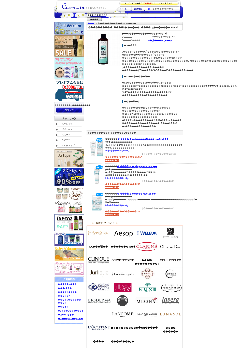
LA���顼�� (98, 246)
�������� (124, 8)
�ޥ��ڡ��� (66, 314)
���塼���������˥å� (147, 262)
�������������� (99, 233)
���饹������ (170, 329)
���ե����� (147, 327)
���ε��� (65, 288)
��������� (171, 300)
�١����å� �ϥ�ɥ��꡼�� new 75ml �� (137, 166)
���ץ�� (147, 273)
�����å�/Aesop (123, 233)
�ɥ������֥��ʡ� (99, 287)
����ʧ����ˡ (67, 292)
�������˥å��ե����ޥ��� (123, 246)
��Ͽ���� (138, 8)
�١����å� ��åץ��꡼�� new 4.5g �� (136, 194)
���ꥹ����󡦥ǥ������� (171, 246)
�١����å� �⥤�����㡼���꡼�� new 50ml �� (143, 139)
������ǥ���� (123, 260)
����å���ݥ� (122, 341)
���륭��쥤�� (171, 273)
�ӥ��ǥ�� (99, 300)
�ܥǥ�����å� (123, 300)
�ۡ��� (91, 23)
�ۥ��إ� (98, 341)
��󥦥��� (99, 314)
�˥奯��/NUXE (147, 287)
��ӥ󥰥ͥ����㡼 (147, 314)
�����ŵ (64, 296)
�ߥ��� (147, 300)
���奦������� (171, 260)
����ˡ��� (99, 260)
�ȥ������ (123, 287)
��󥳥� (123, 314)
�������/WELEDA (147, 233)
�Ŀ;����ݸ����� (70, 318)
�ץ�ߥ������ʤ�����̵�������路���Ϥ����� (150, 3)
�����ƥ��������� (171, 233)
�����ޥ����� (123, 273)
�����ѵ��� (67, 284)
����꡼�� (99, 273)
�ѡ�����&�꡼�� (171, 287)
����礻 (63, 306)
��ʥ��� (171, 314)
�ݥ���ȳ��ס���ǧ (70, 310)
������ (147, 246)
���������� (99, 328)
